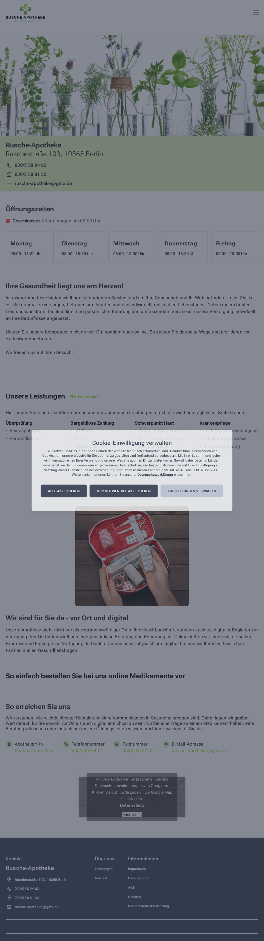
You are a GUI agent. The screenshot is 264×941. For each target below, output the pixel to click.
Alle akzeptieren (64, 491)
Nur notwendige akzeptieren (124, 491)
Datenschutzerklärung (155, 475)
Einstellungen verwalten (192, 491)
